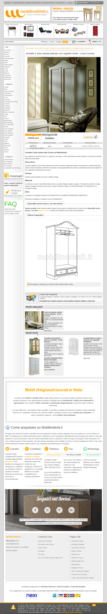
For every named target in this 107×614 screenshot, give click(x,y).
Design (6, 60)
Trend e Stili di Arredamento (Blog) (82, 578)
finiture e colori (43, 210)
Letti (5, 116)
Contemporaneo (9, 58)
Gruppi (6, 114)
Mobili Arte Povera (77, 558)
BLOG (70, 2)
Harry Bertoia (8, 164)
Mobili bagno (8, 120)
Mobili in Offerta (76, 551)
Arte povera (7, 50)
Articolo (45, 42)
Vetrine (6, 152)
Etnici (6, 62)
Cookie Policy (42, 548)
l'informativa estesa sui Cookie (71, 612)
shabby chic (67, 146)
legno (49, 146)
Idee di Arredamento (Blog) (80, 571)
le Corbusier (7, 166)
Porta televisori (8, 133)
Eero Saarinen (8, 161)
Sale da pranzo (8, 135)
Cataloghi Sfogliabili (77, 544)
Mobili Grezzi (75, 554)
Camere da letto (8, 91)
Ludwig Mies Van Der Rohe (12, 168)
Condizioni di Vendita (45, 541)
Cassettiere (7, 93)
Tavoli (6, 147)
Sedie (5, 141)
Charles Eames (8, 159)
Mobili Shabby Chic (77, 561)
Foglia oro (7, 67)
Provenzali (7, 75)
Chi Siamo (41, 554)
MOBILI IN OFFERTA (49, 2)
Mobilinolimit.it (13, 537)
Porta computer (8, 129)
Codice (52, 42)
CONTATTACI (60, 2)
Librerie (6, 118)
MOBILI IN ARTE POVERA (33, 2)
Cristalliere (7, 108)
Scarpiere (7, 137)
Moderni (6, 73)
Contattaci (49, 138)
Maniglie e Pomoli (77, 568)
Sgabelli (6, 143)
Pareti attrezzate (9, 124)
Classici (6, 54)
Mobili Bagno (75, 564)
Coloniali (6, 56)
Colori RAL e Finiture (78, 548)
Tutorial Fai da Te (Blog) (79, 574)
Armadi (6, 87)
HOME (8, 2)
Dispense (7, 110)
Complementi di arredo (11, 101)
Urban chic (7, 79)
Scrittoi (6, 139)
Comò (6, 97)
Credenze (7, 106)
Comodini (7, 99)
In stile (6, 71)
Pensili (6, 127)
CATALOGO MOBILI (18, 2)
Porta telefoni (8, 131)
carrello (10, 461)
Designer (59, 42)
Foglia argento (8, 64)
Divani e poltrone (9, 112)
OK (94, 605)
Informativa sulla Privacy (46, 544)
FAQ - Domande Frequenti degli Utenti (50, 558)
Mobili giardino (8, 122)
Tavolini (6, 150)
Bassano (6, 52)
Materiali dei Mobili (77, 541)
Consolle (6, 104)
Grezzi (6, 69)
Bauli (5, 89)
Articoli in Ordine (81, 3)
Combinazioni (8, 95)
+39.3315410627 (54, 455)
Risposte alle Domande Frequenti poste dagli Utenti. (13, 211)
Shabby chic (7, 77)
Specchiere (7, 145)
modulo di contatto (32, 456)
